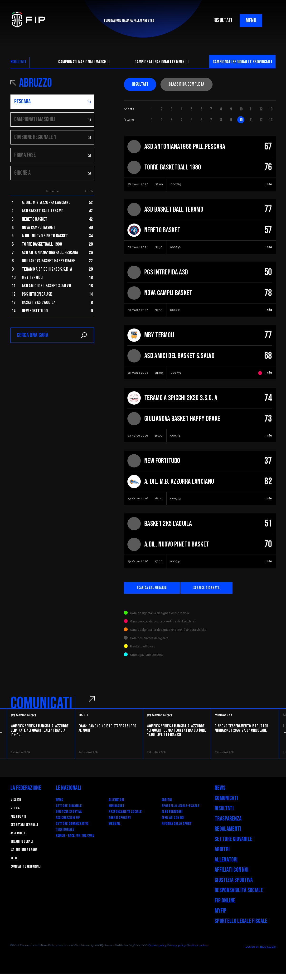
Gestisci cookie (197, 945)
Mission (15, 800)
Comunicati (226, 798)
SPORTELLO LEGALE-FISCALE (180, 806)
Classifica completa (186, 84)
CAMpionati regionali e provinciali (242, 62)
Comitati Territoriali (25, 867)
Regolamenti (228, 829)
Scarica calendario (154, 588)
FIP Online (225, 901)
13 (270, 109)
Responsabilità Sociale (125, 812)
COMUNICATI (41, 704)
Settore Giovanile (69, 806)
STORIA (15, 808)
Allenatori (116, 800)
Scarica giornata (213, 588)
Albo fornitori (172, 812)
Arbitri (167, 800)
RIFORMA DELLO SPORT (176, 824)
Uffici (14, 858)
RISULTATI (223, 20)
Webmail (114, 824)
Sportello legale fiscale (241, 921)
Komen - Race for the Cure (75, 836)
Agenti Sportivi (120, 818)
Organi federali (21, 842)
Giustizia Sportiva (69, 812)
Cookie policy (158, 945)
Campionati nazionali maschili (84, 62)
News (59, 800)
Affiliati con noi (173, 818)
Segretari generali (24, 825)
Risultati (140, 84)
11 (251, 109)
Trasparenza (228, 819)
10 (241, 109)
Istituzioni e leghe (24, 850)
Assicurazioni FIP (68, 818)
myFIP (221, 911)
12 (261, 109)
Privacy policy (176, 945)
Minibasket (116, 806)
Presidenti (18, 817)
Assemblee (18, 833)
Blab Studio (268, 947)
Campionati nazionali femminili (162, 62)
